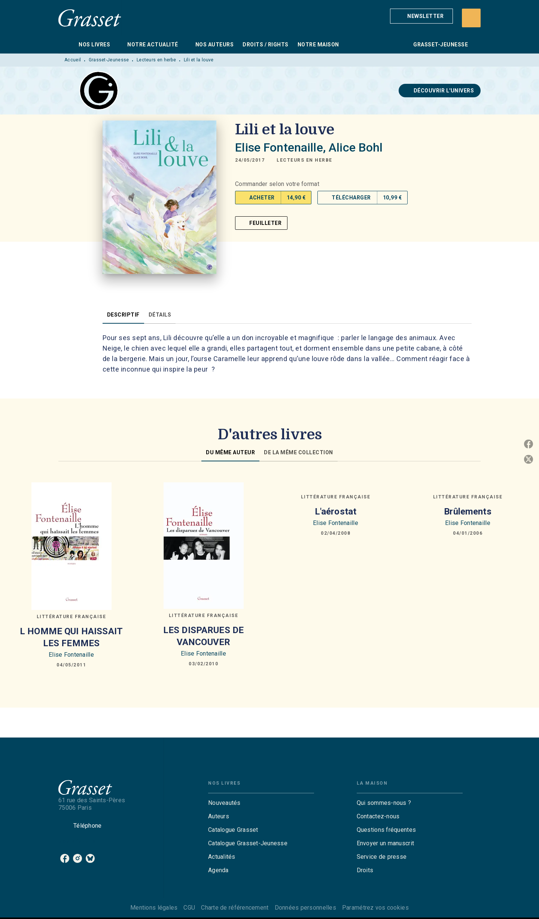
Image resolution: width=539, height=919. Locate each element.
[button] (421, 16)
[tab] (66, 45)
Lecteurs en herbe (156, 59)
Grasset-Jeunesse (109, 59)
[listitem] (64, 858)
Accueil (72, 59)
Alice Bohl (356, 147)
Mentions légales (153, 907)
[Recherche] (471, 18)
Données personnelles (305, 907)
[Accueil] (89, 18)
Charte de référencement (234, 907)
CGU (189, 907)
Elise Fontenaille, (282, 147)
